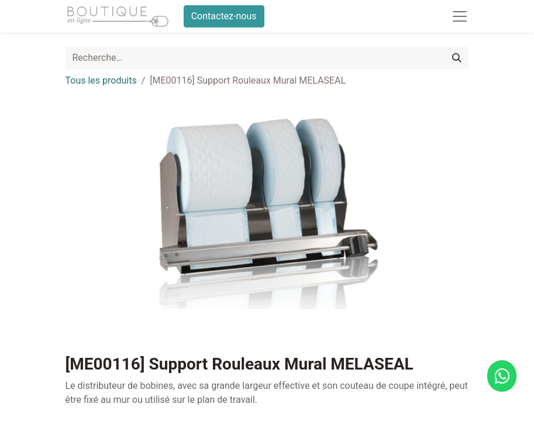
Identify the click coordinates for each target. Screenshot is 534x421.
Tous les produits (101, 80)
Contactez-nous (224, 16)
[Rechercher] (457, 58)
